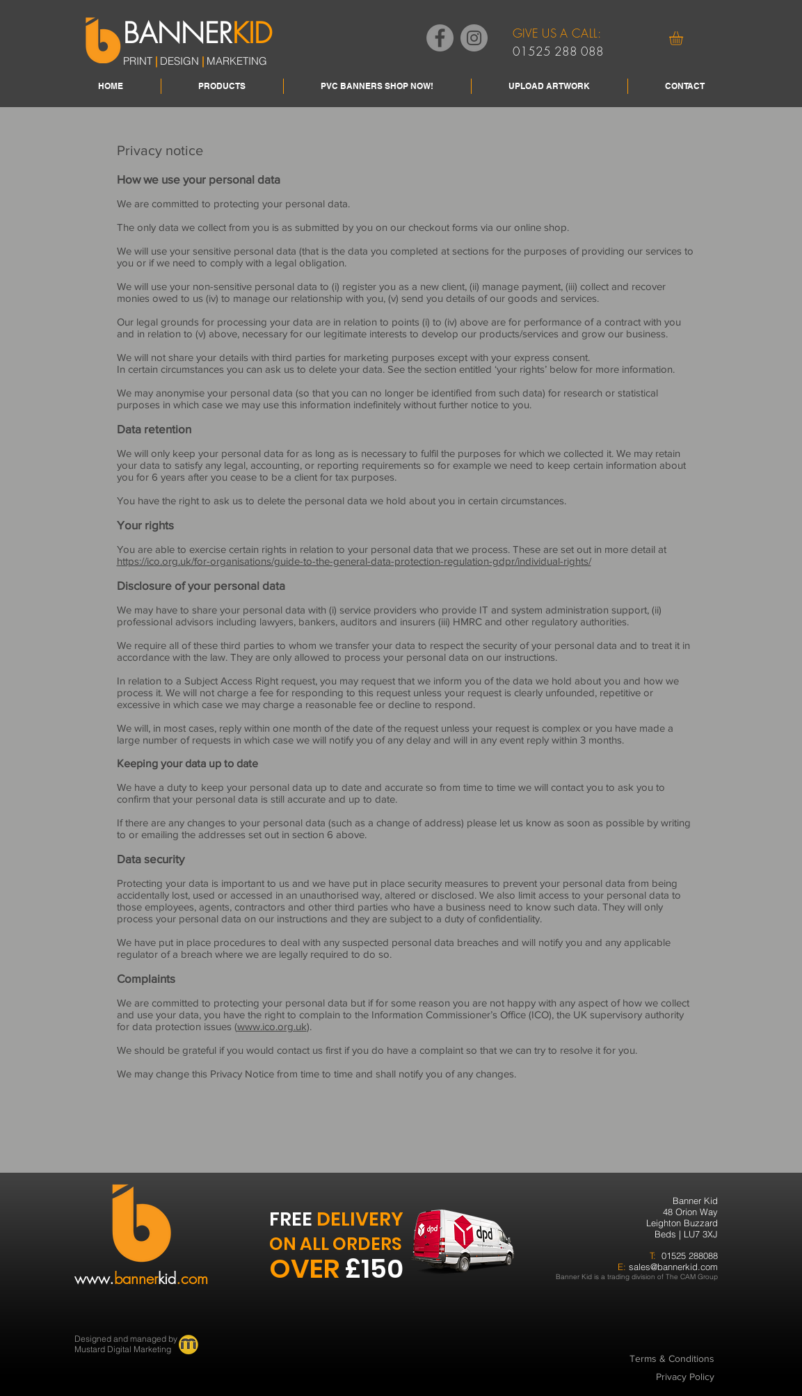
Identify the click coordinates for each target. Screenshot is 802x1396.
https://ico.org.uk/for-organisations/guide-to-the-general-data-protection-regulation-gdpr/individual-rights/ (354, 561)
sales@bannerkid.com (673, 1266)
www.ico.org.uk (272, 1026)
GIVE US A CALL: (557, 33)
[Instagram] (474, 37)
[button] (684, 38)
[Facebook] (440, 37)
